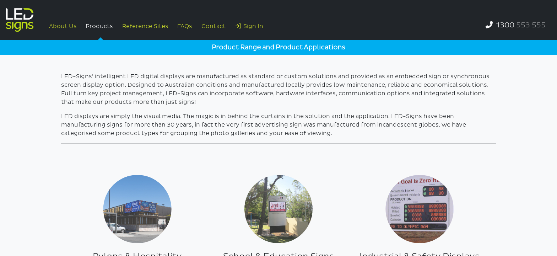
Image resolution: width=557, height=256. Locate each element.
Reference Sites (145, 26)
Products (99, 26)
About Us (63, 26)
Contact (213, 26)
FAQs (184, 26)
